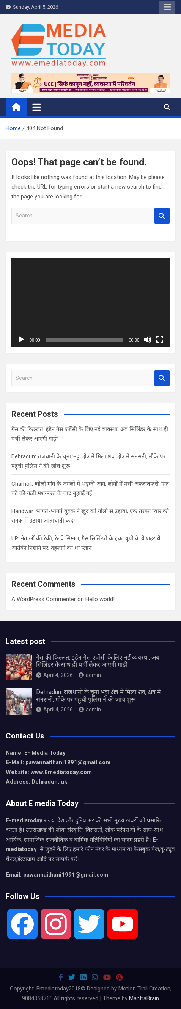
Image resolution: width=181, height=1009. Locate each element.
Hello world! (100, 599)
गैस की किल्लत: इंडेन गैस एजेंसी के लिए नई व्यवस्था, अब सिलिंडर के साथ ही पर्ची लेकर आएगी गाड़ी (97, 661)
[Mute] (147, 339)
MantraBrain (144, 998)
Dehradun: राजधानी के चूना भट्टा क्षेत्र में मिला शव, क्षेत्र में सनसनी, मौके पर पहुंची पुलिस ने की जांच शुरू (98, 695)
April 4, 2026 (54, 675)
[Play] (21, 339)
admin (90, 675)
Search (162, 216)
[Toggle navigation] (37, 107)
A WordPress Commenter (43, 599)
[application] (90, 302)
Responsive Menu (167, 7)
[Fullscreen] (160, 339)
